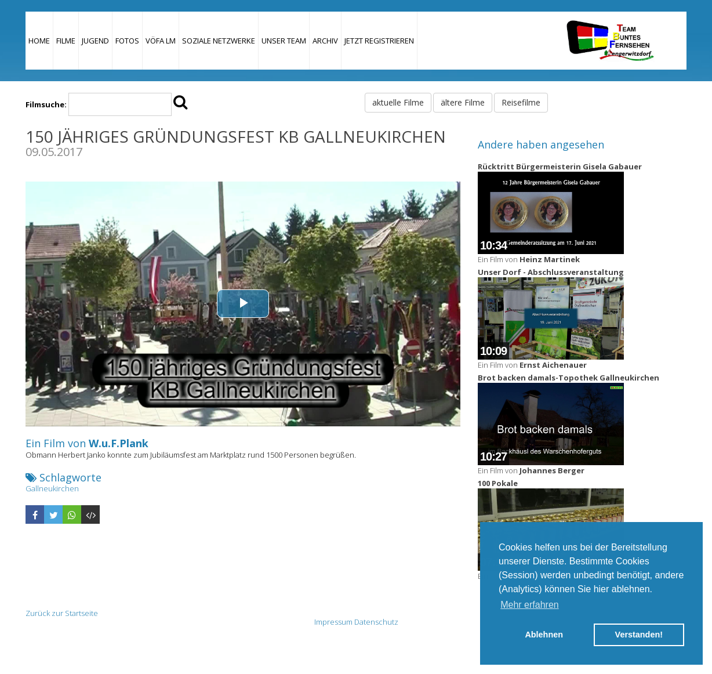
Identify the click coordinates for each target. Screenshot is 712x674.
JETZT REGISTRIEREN (379, 40)
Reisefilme (521, 102)
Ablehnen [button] (544, 634)
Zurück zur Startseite (62, 613)
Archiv (325, 40)
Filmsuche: (46, 104)
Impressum (333, 622)
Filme (65, 40)
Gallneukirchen (52, 488)
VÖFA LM (161, 40)
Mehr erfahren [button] (529, 605)
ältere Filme (463, 102)
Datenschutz (376, 622)
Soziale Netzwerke (218, 40)
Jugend (95, 40)
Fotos (127, 40)
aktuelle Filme (398, 102)
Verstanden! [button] (639, 634)
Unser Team (283, 40)
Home (39, 40)
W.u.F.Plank (118, 443)
